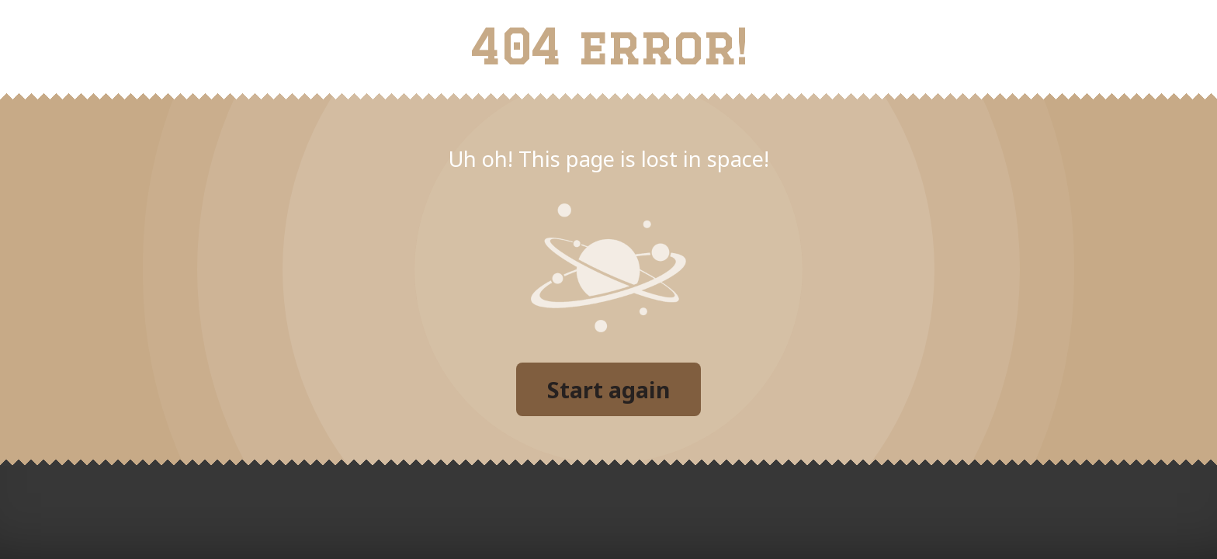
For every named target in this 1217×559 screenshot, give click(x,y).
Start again (608, 389)
